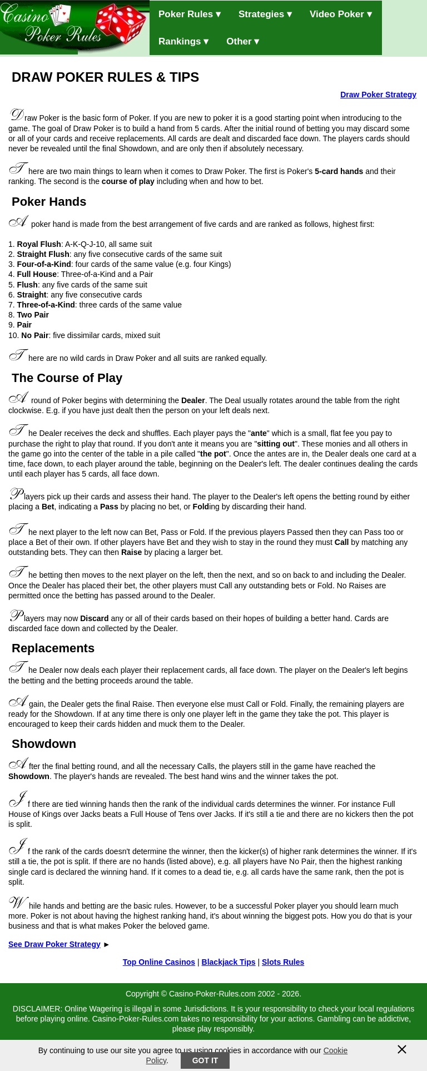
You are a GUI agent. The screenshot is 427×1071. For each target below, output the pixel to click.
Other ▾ (242, 41)
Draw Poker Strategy (378, 94)
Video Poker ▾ (341, 14)
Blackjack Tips (229, 962)
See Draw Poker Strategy (54, 944)
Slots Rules (283, 962)
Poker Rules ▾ (189, 14)
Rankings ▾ (183, 41)
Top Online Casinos (159, 962)
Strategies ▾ (265, 14)
